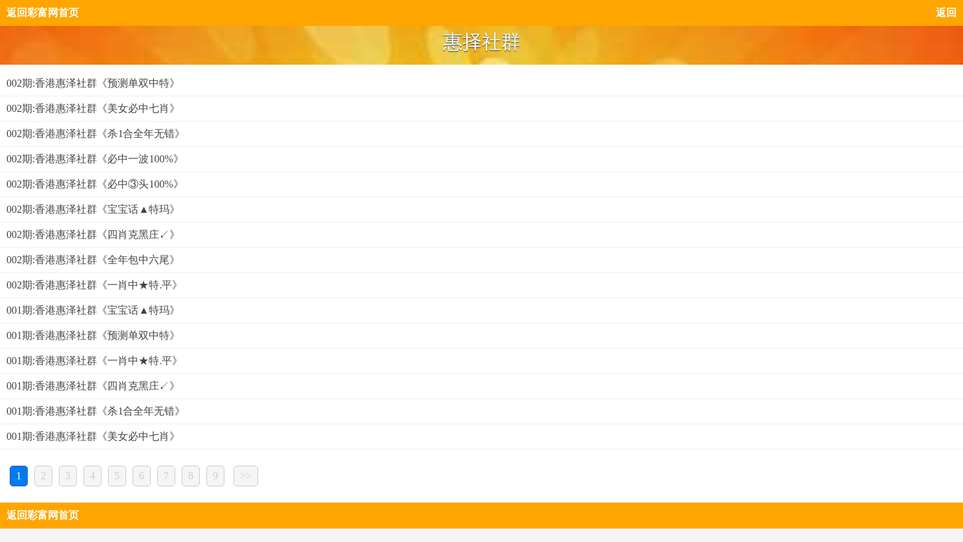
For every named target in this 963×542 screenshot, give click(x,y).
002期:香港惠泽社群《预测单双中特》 (93, 83)
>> (246, 475)
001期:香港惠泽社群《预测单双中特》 (93, 335)
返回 (946, 12)
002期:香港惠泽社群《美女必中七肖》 (93, 108)
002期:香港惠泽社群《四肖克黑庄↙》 (93, 234)
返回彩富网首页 (42, 12)
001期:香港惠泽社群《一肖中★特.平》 (94, 360)
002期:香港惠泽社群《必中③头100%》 (95, 184)
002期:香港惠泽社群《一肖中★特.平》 (94, 284)
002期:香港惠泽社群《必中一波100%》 (95, 158)
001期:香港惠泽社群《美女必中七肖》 (93, 436)
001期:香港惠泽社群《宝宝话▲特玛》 (93, 310)
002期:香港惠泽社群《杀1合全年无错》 (95, 133)
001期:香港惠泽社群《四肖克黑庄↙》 (93, 385)
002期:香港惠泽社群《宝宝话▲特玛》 (93, 209)
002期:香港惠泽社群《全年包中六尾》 (93, 259)
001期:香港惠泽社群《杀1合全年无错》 (95, 411)
